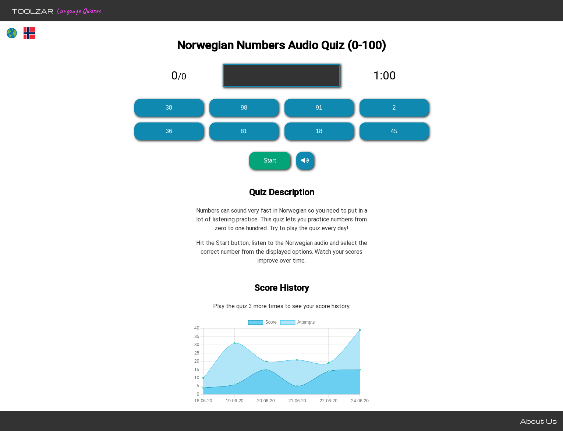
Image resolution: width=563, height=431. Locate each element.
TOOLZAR (32, 11)
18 (319, 131)
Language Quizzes (78, 10)
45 (394, 131)
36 (169, 131)
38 (169, 107)
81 (244, 131)
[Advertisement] (53, 156)
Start (269, 160)
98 (244, 107)
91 (319, 107)
